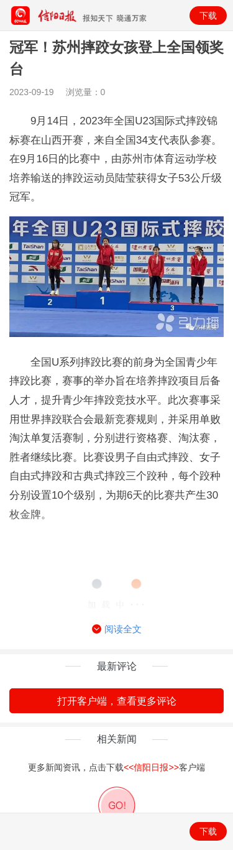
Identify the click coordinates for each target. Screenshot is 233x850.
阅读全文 (117, 629)
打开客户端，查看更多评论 (116, 701)
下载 (208, 16)
